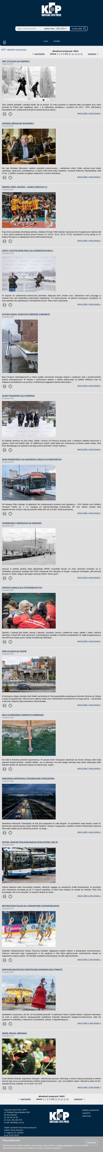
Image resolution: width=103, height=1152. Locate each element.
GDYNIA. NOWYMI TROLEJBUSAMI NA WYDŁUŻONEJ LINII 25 (30, 842)
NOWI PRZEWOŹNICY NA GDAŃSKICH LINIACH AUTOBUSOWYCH (32, 459)
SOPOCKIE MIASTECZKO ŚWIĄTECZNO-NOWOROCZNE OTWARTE (32, 969)
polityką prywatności (65, 1145)
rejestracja (86, 1116)
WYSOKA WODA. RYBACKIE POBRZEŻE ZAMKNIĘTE (26, 314)
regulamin (86, 1113)
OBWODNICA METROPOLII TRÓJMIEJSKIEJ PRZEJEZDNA (28, 778)
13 (76, 54)
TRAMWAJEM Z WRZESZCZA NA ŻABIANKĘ (22, 523)
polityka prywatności (90, 1110)
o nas (45, 41)
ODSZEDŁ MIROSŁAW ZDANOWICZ (18, 123)
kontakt (57, 41)
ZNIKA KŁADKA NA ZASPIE (14, 651)
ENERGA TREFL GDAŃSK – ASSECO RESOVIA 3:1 (24, 187)
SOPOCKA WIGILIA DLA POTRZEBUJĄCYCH (22, 587)
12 (73, 54)
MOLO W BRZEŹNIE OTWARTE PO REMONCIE (23, 715)
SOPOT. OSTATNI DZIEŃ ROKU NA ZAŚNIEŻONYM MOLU (27, 251)
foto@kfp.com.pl (17, 1122)
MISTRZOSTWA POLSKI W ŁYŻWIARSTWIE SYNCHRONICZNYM (30, 906)
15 (81, 54)
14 (79, 54)
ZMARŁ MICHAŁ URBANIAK (14, 1033)
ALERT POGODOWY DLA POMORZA (18, 396)
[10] (66, 54)
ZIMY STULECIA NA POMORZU (16, 61)
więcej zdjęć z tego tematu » (89, 113)
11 (70, 54)
